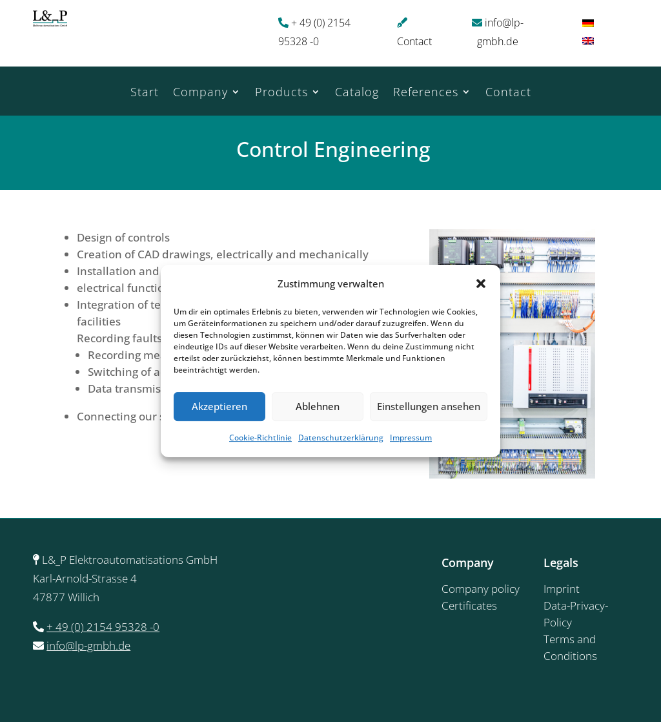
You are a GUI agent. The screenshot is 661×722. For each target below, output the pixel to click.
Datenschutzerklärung (340, 437)
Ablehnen (318, 406)
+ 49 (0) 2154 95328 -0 (102, 626)
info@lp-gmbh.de (88, 645)
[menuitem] (588, 22)
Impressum (411, 437)
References (425, 93)
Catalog (357, 93)
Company (200, 93)
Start (144, 93)
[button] (480, 284)
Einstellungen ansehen (428, 406)
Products (281, 93)
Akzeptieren (219, 406)
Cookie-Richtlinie (260, 437)
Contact (414, 41)
